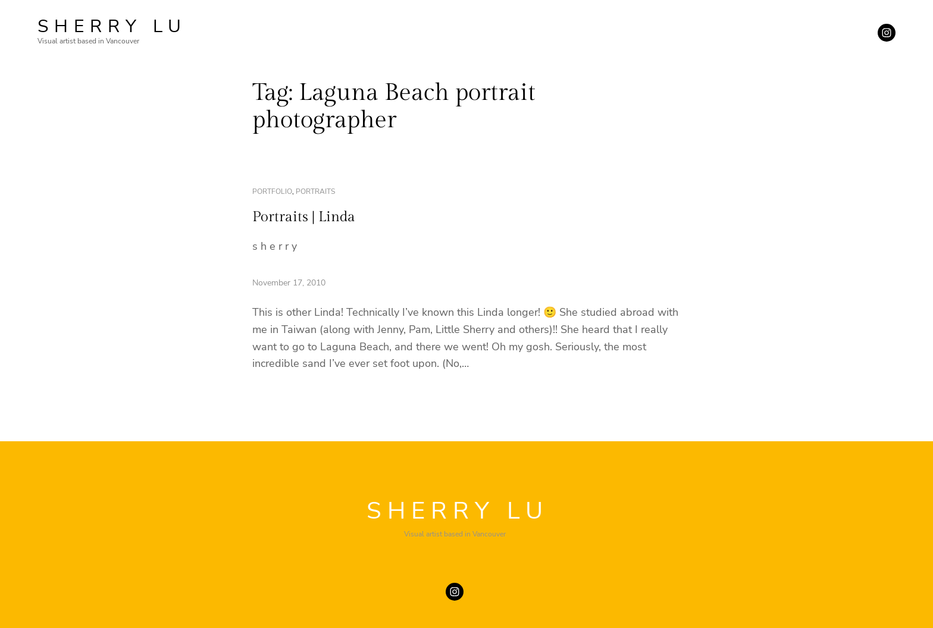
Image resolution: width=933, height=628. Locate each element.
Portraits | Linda (303, 217)
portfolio (272, 191)
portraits (315, 191)
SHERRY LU (112, 26)
